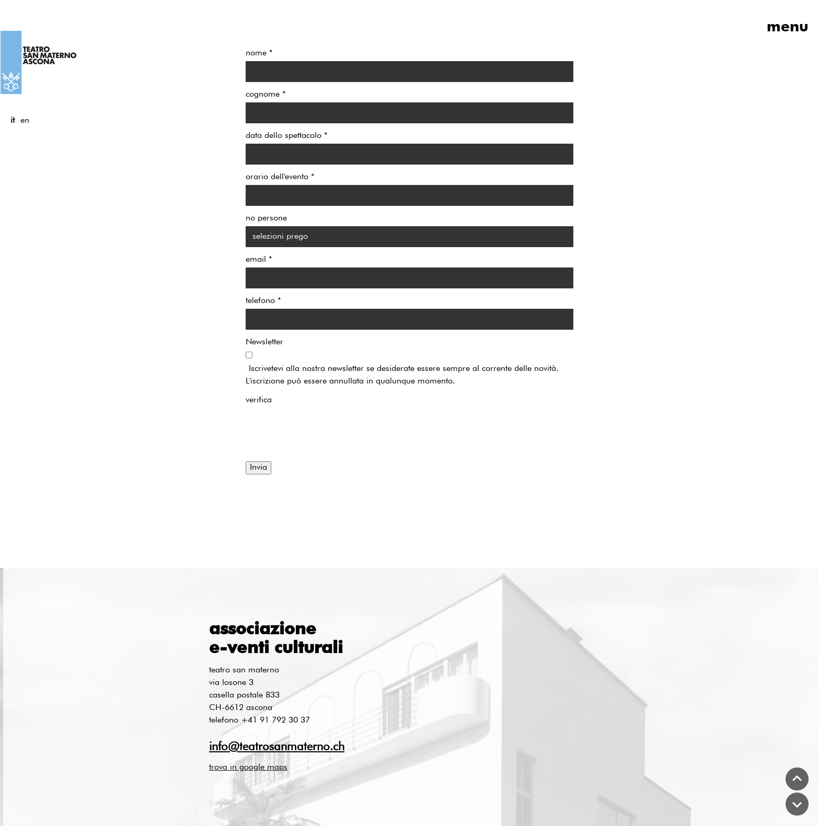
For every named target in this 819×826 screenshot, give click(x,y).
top (797, 778)
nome (259, 53)
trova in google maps (248, 767)
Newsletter (264, 342)
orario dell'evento (280, 177)
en (24, 121)
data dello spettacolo (287, 136)
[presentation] (325, 428)
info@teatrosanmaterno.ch (276, 747)
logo (38, 62)
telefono (263, 301)
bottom (797, 804)
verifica (259, 400)
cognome (266, 94)
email (259, 259)
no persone (266, 218)
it (12, 121)
